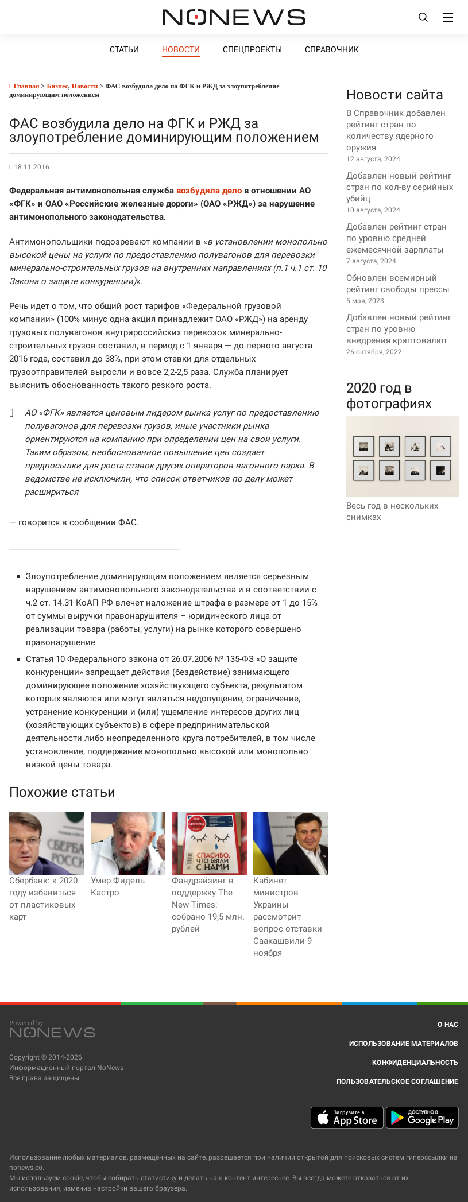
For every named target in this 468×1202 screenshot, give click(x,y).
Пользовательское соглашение (398, 1081)
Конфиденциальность (415, 1062)
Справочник (332, 49)
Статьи (124, 49)
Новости (181, 49)
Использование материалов (404, 1044)
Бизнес (57, 86)
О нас (448, 1025)
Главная (24, 86)
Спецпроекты (252, 49)
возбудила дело (209, 190)
